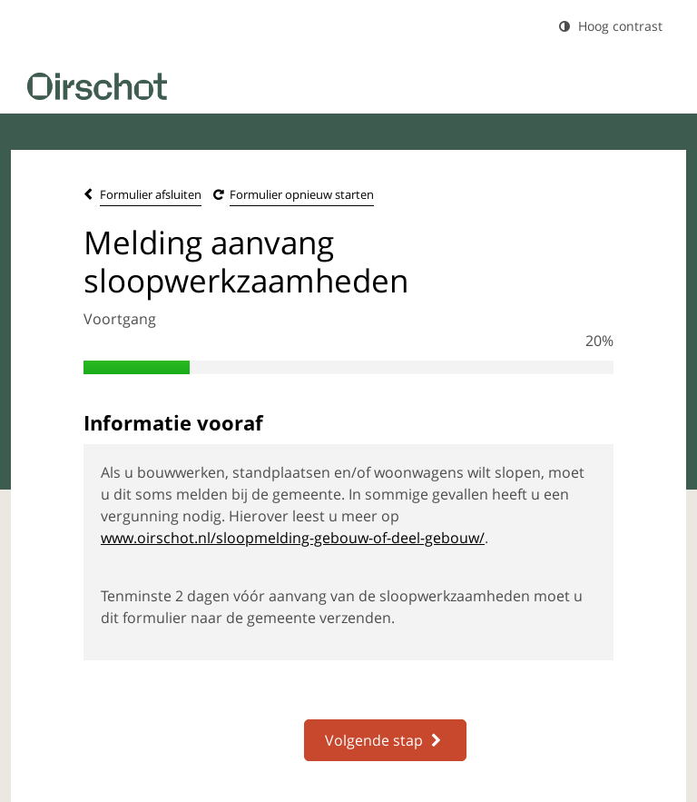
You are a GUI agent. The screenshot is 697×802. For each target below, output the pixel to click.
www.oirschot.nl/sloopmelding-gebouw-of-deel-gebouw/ (293, 538)
